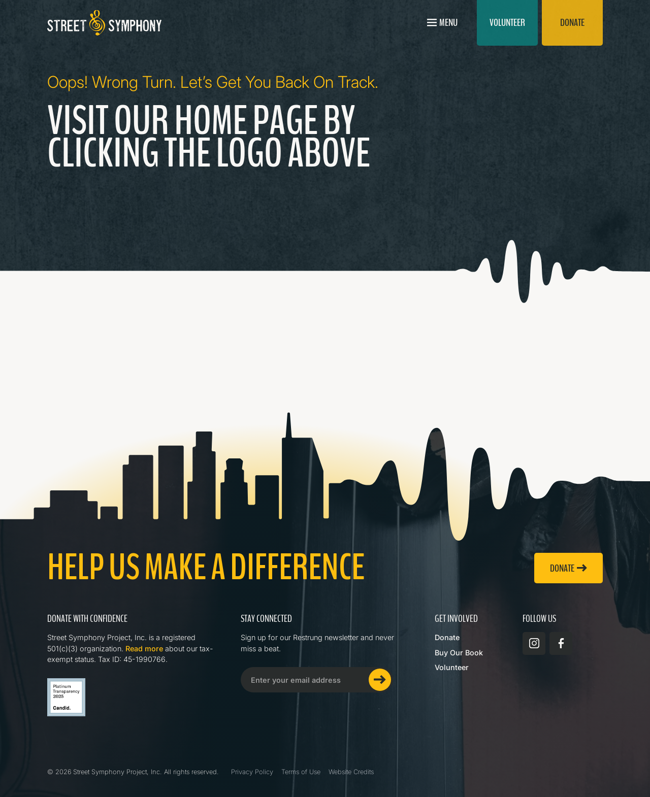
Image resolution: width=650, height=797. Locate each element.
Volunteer (452, 667)
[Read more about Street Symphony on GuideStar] (66, 697)
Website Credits (351, 772)
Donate (447, 637)
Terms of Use (300, 772)
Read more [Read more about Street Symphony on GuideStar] (144, 648)
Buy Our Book (459, 652)
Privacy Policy (252, 772)
